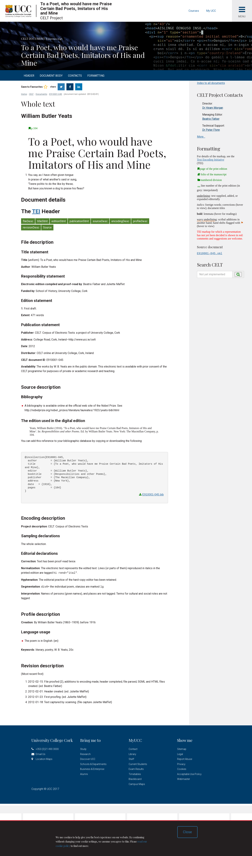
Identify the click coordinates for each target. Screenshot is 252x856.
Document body (51, 75)
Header (29, 75)
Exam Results (136, 768)
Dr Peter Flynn (211, 130)
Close (187, 832)
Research (85, 753)
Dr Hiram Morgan (212, 107)
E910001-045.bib (153, 494)
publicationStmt (79, 221)
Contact (133, 748)
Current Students (138, 763)
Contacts (75, 75)
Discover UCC (87, 758)
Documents (41, 94)
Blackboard (135, 778)
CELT (31, 94)
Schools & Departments (93, 763)
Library (132, 753)
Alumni (84, 773)
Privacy (181, 763)
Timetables (135, 773)
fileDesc (28, 221)
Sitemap (181, 748)
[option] (126, 44)
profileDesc (140, 221)
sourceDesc (100, 221)
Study (83, 748)
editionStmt (58, 221)
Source (47, 227)
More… (201, 136)
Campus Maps (137, 783)
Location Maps (44, 758)
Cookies (181, 768)
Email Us (40, 753)
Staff (131, 758)
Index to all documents (211, 83)
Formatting (95, 75)
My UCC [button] (211, 10)
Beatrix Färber (210, 118)
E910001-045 (55, 94)
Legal (180, 753)
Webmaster (183, 778)
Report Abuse (184, 758)
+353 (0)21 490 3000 (47, 748)
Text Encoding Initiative (210, 159)
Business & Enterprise (92, 768)
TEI (36, 211)
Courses (194, 10)
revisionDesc (31, 227)
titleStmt (42, 221)
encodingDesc (120, 221)
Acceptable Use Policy (189, 773)
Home (24, 94)
